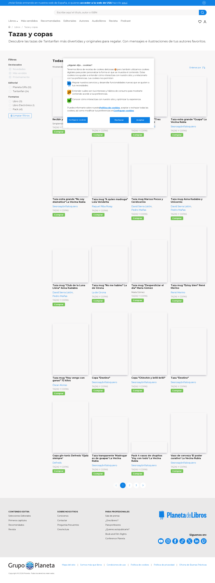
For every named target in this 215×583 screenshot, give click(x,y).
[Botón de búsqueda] (203, 12)
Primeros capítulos (17, 520)
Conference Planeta (115, 538)
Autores (84, 20)
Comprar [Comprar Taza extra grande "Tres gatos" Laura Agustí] (137, 135)
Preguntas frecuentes (68, 525)
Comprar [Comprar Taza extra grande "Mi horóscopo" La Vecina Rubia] (98, 135)
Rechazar (119, 120)
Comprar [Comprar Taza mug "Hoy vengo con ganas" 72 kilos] (58, 393)
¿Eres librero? (111, 520)
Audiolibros (99, 20)
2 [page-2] (129, 485)
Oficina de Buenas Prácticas (193, 565)
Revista (113, 20)
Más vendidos (29, 20)
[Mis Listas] (199, 22)
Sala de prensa (112, 516)
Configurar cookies (124, 110)
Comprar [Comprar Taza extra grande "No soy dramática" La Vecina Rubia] (58, 215)
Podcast (126, 20)
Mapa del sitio (68, 565)
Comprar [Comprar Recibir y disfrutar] (58, 132)
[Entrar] (204, 22)
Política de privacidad (164, 565)
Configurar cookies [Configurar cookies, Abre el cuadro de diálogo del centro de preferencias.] (77, 120)
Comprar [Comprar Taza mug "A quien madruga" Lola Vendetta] (98, 215)
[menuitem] (13, 21)
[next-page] (143, 485)
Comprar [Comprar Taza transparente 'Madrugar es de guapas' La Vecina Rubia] (98, 473)
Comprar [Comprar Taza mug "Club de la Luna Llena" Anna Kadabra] (58, 304)
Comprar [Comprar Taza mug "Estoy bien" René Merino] (177, 301)
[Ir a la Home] (9, 27)
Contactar (62, 520)
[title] (183, 515)
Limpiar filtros (20, 115)
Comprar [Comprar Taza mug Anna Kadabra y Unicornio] (177, 218)
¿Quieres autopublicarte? (117, 529)
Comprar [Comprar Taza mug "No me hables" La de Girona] (98, 301)
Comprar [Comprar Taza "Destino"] (177, 390)
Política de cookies (140, 565)
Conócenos (62, 516)
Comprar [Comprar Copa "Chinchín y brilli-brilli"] (137, 390)
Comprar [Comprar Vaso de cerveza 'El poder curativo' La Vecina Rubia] (177, 471)
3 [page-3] (136, 485)
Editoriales (69, 20)
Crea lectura (63, 529)
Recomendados (50, 20)
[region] (108, 93)
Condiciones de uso (116, 565)
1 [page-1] (122, 485)
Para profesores (113, 525)
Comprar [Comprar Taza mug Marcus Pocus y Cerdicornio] (137, 218)
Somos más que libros (91, 565)
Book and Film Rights (115, 534)
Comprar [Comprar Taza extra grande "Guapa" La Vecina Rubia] (177, 135)
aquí (124, 2)
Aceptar (140, 120)
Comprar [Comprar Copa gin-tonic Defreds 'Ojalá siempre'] (58, 471)
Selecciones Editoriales (19, 516)
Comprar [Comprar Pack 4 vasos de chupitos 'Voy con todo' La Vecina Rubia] (137, 473)
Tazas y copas (61, 127)
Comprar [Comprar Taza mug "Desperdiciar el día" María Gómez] (137, 300)
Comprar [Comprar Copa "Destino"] (98, 390)
